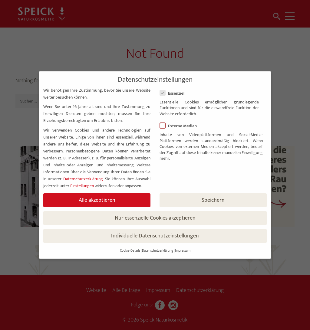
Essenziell (175, 93)
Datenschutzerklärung (83, 178)
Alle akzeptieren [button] (97, 200)
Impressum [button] (182, 250)
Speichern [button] (213, 200)
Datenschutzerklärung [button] (157, 250)
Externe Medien (181, 126)
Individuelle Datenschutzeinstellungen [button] (155, 235)
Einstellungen (82, 185)
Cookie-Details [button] (130, 250)
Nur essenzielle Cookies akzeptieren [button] (155, 218)
